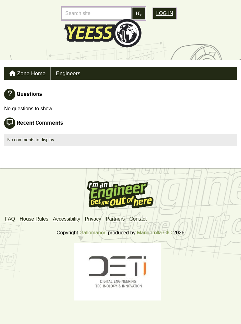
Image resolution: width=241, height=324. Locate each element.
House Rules (33, 217)
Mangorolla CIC (154, 231)
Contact (138, 217)
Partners (115, 217)
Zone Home (29, 72)
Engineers (63, 72)
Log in (164, 13)
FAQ (10, 217)
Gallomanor (92, 231)
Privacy (93, 217)
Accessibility (66, 217)
